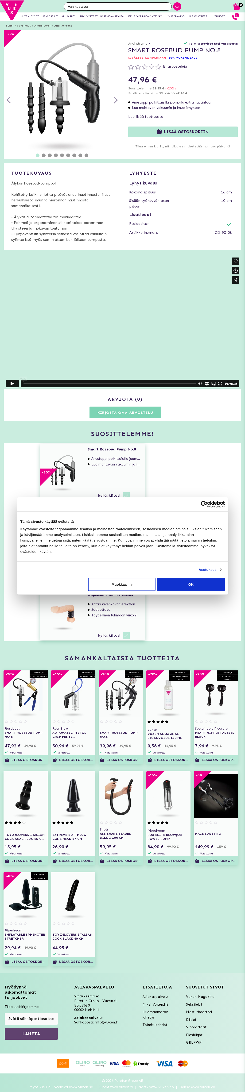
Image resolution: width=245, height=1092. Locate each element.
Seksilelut (24, 25)
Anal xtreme (63, 25)
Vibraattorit (196, 1027)
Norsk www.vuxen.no (156, 1087)
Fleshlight (194, 1035)
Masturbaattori (199, 1012)
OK (191, 584)
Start (10, 25)
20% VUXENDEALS (182, 57)
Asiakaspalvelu (155, 997)
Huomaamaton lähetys (155, 1014)
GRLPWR (194, 1042)
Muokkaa (122, 584)
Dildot (191, 1020)
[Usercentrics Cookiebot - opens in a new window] (204, 504)
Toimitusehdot (155, 1025)
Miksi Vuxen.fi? (156, 1004)
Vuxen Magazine (200, 997)
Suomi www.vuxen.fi (116, 1087)
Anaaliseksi (42, 25)
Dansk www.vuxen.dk (197, 1087)
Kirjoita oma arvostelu (125, 412)
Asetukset (207, 570)
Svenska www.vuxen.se (73, 1087)
